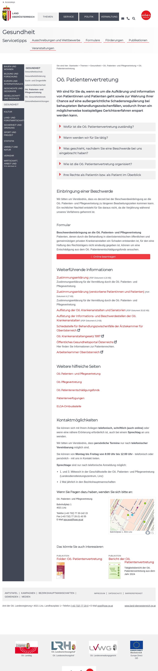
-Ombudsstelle (71, 409)
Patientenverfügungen (73, 400)
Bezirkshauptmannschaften (56, 596)
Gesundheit (33, 68)
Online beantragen (81, 256)
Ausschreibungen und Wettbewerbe (56, 40)
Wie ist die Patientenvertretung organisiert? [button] (95, 164)
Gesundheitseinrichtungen (37, 101)
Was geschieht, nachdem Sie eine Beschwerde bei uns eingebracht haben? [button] (100, 150)
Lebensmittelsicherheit (35, 85)
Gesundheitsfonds (35, 97)
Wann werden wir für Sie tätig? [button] (83, 138)
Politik (89, 16)
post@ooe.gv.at (105, 609)
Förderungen (114, 40)
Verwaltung (109, 16)
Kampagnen (28, 596)
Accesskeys (9, 2)
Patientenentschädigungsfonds (82, 392)
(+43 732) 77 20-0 (80, 609)
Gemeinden (11, 600)
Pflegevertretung (72, 383)
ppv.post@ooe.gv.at (73, 523)
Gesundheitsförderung (35, 76)
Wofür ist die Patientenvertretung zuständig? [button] (96, 127)
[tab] (106, 127)
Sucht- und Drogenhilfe (35, 80)
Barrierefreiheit (141, 596)
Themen (48, 16)
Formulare (93, 40)
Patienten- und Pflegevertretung (34, 91)
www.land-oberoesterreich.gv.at (140, 609)
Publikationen (138, 40)
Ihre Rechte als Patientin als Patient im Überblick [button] (100, 175)
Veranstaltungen (43, 48)
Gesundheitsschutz (34, 71)
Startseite (73, 65)
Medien (26, 600)
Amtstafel (11, 596)
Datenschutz (119, 596)
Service (68, 16)
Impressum (101, 596)
